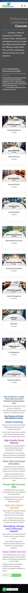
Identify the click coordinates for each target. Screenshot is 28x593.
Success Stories (14, 1)
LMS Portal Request (5, 1)
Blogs (19, 1)
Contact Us (24, 1)
